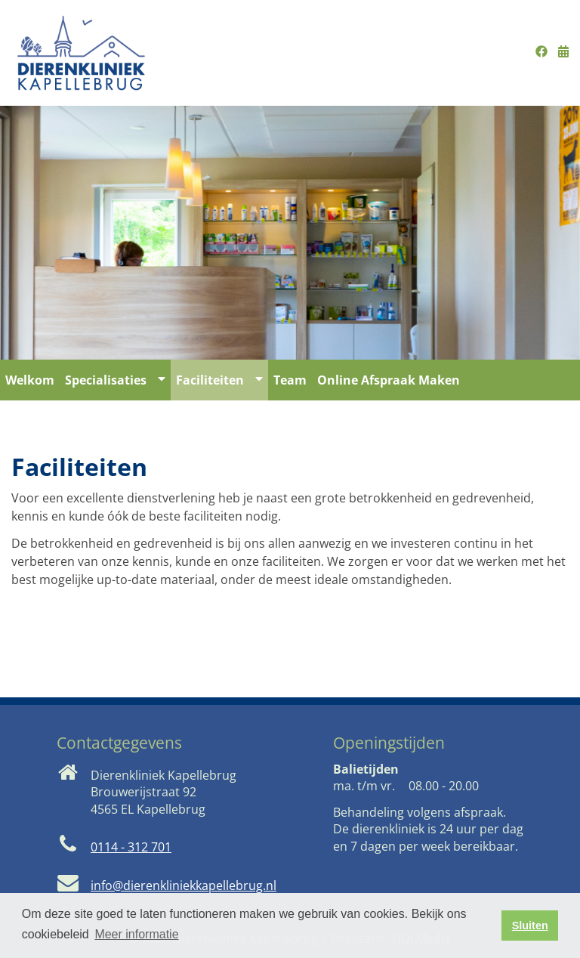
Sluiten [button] (530, 925)
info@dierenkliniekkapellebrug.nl (183, 885)
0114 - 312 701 (131, 847)
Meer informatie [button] (136, 934)
